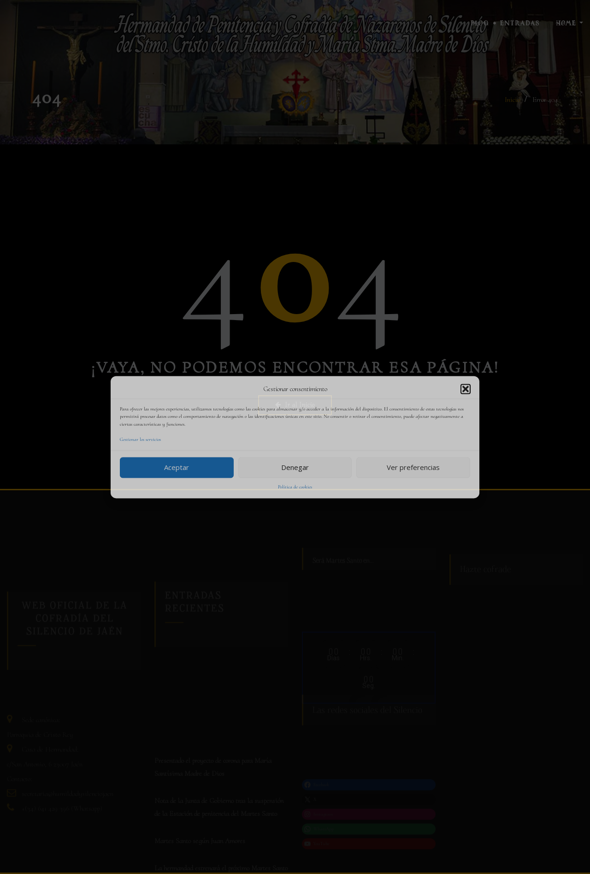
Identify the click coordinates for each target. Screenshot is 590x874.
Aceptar (176, 467)
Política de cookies (295, 487)
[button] (465, 388)
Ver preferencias (413, 467)
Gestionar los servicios (140, 440)
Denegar (295, 467)
